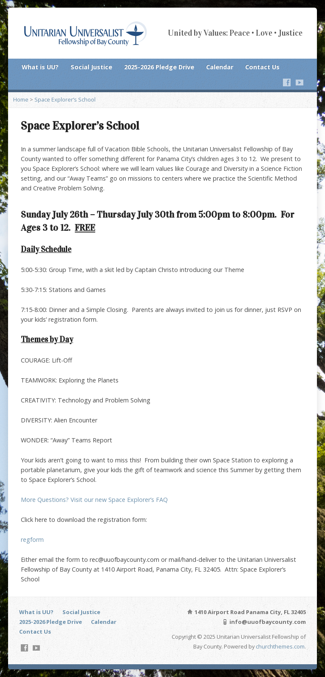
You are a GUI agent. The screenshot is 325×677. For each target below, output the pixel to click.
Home (20, 99)
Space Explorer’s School (65, 99)
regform (32, 539)
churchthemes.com (280, 646)
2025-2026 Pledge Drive (159, 67)
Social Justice (91, 67)
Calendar (219, 67)
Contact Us (262, 67)
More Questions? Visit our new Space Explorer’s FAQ (94, 500)
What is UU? (40, 67)
